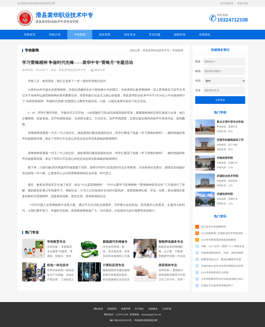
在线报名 (204, 34)
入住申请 (166, 308)
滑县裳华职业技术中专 (156, 50)
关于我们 (139, 308)
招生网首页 (226, 3)
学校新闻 (80, 34)
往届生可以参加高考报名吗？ (217, 285)
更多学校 (242, 3)
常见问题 (154, 34)
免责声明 (125, 308)
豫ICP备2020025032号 (121, 320)
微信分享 (99, 70)
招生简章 (104, 34)
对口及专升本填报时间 (213, 226)
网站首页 (98, 308)
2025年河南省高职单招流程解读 (218, 239)
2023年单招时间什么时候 (214, 272)
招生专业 (129, 34)
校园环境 (179, 34)
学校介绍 (55, 34)
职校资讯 (112, 308)
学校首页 (30, 34)
